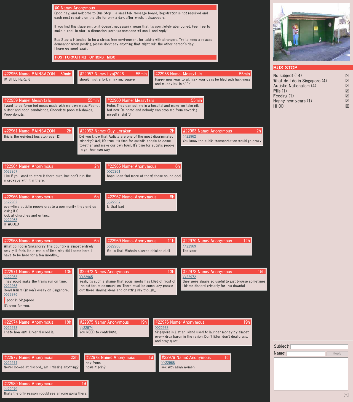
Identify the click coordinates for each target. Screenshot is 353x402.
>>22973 (10, 327)
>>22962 (189, 136)
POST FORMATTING (70, 57)
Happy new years (289, 100)
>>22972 (189, 277)
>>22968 (114, 246)
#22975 (86, 322)
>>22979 (10, 389)
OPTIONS (96, 57)
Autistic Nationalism (291, 85)
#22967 (114, 197)
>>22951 (114, 171)
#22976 (162, 322)
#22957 (86, 73)
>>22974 (86, 327)
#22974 (11, 322)
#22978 (93, 357)
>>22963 (10, 220)
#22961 (11, 131)
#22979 (168, 357)
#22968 (11, 240)
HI (275, 106)
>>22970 (10, 294)
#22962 (86, 131)
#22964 (11, 166)
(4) (324, 80)
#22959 (11, 100)
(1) (284, 91)
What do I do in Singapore (296, 80)
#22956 (11, 73)
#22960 (114, 100)
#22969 (114, 240)
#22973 (189, 271)
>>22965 (86, 277)
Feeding (280, 96)
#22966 (11, 197)
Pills (276, 91)
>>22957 (10, 171)
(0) (281, 106)
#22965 (114, 166)
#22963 (189, 131)
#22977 (11, 357)
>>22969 (189, 246)
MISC (111, 57)
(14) (298, 75)
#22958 (162, 73)
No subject (284, 75)
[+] (346, 395)
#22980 (11, 383)
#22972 (86, 271)
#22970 (189, 240)
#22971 (11, 271)
